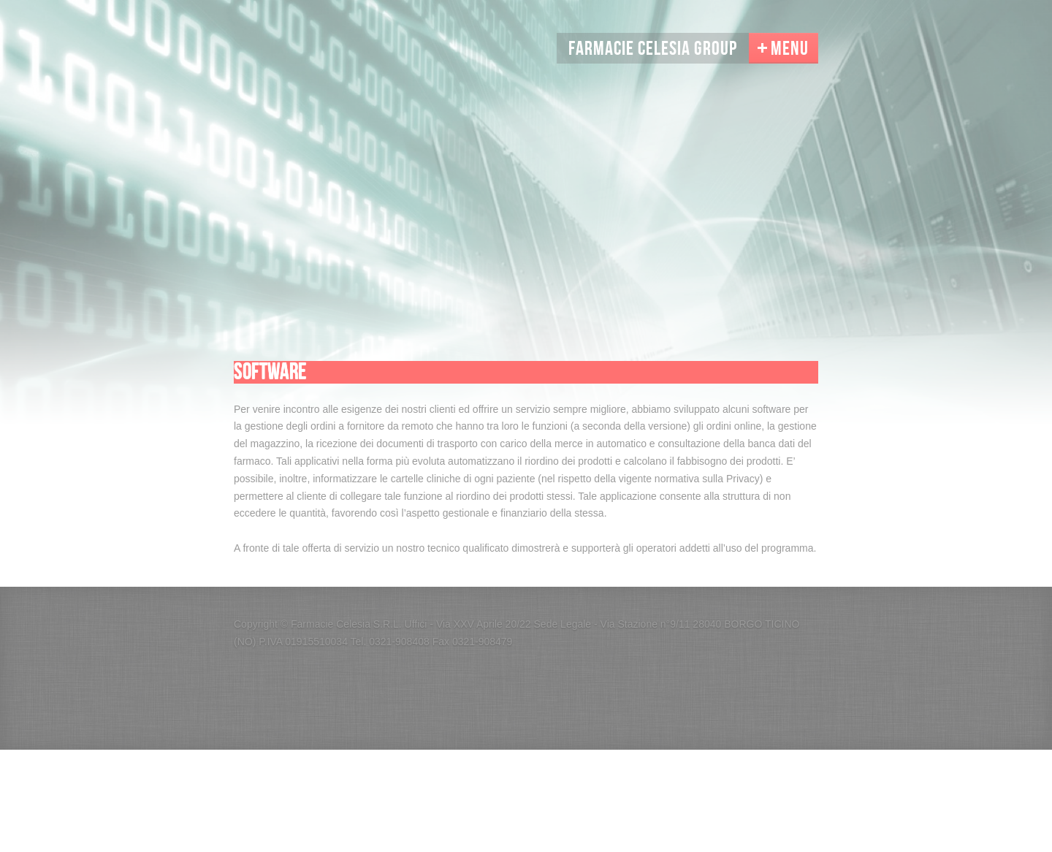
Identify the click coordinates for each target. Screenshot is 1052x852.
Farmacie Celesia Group (652, 49)
